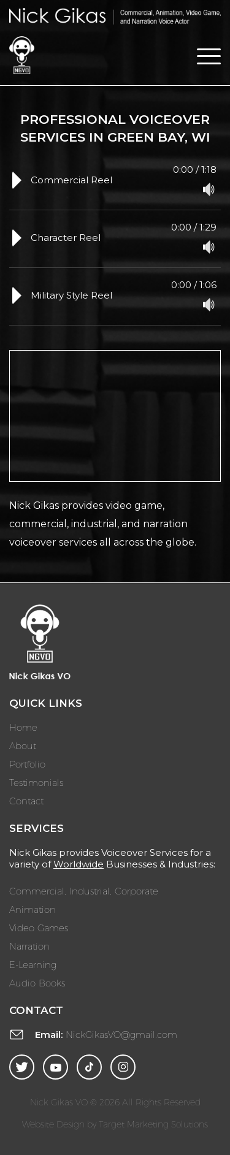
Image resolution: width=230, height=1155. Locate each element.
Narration (29, 945)
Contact (26, 800)
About (22, 745)
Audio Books (37, 982)
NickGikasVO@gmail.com (121, 1034)
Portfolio (27, 763)
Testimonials (36, 782)
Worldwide (78, 864)
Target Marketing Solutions (153, 1124)
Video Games (38, 927)
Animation (32, 909)
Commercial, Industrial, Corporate (83, 890)
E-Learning (32, 964)
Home (23, 727)
